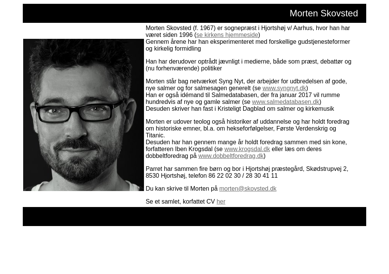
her (221, 201)
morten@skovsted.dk (248, 188)
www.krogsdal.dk (247, 149)
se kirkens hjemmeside (227, 35)
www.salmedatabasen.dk (285, 102)
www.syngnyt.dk (284, 88)
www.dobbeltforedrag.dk (231, 156)
